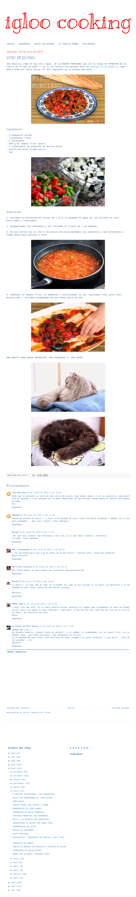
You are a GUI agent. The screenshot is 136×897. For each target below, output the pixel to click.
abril (16, 866)
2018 (13, 753)
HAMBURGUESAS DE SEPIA (24, 827)
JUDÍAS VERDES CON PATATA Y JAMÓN (30, 805)
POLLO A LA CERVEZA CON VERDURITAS (31, 819)
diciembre (18, 772)
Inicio (70, 708)
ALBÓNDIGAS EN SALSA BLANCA (27, 850)
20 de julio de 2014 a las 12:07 (44, 493)
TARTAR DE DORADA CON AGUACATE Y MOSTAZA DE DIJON (39, 847)
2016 (13, 761)
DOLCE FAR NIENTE (44, 44)
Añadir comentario (16, 652)
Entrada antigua (120, 708)
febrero (17, 874)
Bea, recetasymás (21, 550)
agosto (17, 787)
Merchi (15, 582)
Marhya (15, 532)
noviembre (18, 776)
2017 (13, 757)
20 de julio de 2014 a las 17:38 (37, 515)
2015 (13, 765)
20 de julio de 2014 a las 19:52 (47, 550)
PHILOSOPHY (89, 44)
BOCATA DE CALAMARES (23, 830)
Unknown (16, 515)
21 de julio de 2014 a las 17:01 (56, 626)
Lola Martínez (19, 493)
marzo (16, 870)
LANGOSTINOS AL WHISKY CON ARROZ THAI (33, 823)
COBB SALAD (18, 801)
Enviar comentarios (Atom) (37, 713)
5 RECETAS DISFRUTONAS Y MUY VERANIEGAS (34, 794)
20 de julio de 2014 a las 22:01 (36, 582)
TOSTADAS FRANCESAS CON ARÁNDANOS (30, 816)
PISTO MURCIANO (20, 834)
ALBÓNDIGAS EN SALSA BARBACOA (28, 812)
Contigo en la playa (102, 66)
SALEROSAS (24, 44)
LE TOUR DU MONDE (68, 44)
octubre (17, 780)
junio (16, 859)
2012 (13, 886)
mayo (16, 863)
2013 (13, 883)
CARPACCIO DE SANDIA (23, 843)
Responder (17, 507)
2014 (13, 769)
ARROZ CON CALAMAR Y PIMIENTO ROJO (31, 854)
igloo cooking (68, 21)
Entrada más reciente (18, 708)
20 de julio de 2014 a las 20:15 (50, 567)
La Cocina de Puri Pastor (25, 626)
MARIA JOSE (17, 604)
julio (16, 791)
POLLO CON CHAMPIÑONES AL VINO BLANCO (33, 798)
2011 (13, 890)
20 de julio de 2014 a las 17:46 (36, 532)
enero (16, 878)
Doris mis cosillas (22, 567)
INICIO (10, 44)
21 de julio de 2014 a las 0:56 (40, 604)
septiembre (19, 783)
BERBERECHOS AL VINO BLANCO (27, 809)
